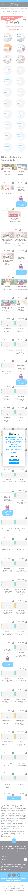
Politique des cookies (18, 465)
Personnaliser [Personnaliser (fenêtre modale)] (14, 456)
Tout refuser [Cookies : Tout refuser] (14, 459)
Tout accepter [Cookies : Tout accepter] (14, 462)
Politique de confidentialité (10, 465)
